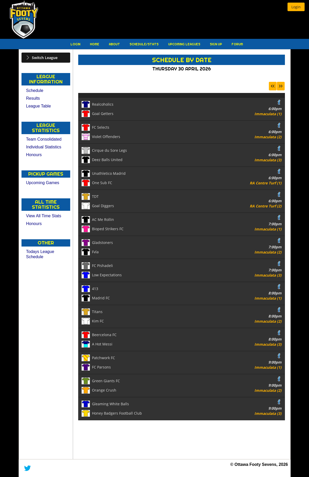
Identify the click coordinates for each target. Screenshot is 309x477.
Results (33, 98)
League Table (38, 106)
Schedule (35, 90)
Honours (34, 155)
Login (75, 44)
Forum (237, 44)
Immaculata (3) (268, 159)
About (115, 44)
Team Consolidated (44, 139)
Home (95, 44)
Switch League (45, 57)
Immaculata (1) (268, 113)
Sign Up (216, 44)
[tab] (45, 58)
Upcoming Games (42, 182)
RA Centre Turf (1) (266, 182)
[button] (296, 7)
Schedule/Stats (144, 44)
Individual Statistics (43, 147)
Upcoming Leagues (184, 44)
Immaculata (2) (268, 136)
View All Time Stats (43, 216)
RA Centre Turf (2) (266, 206)
